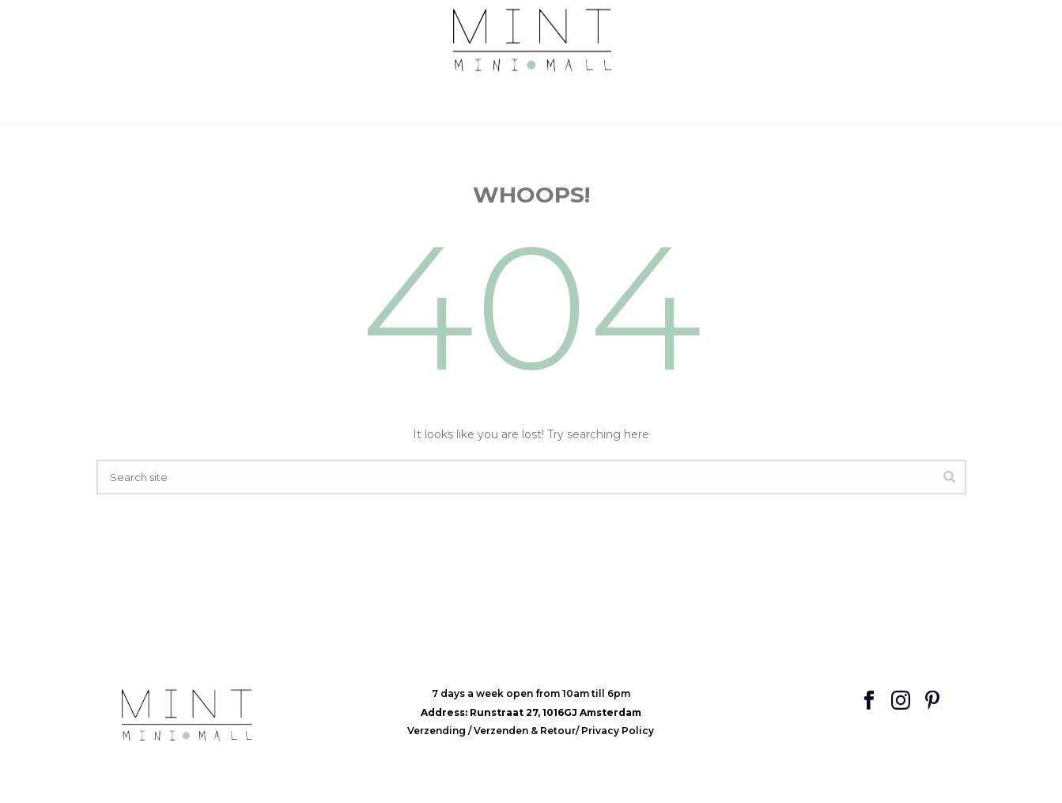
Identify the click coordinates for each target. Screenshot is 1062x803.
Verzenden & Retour (525, 731)
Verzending (437, 731)
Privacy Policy (617, 731)
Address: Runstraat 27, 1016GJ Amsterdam (531, 712)
